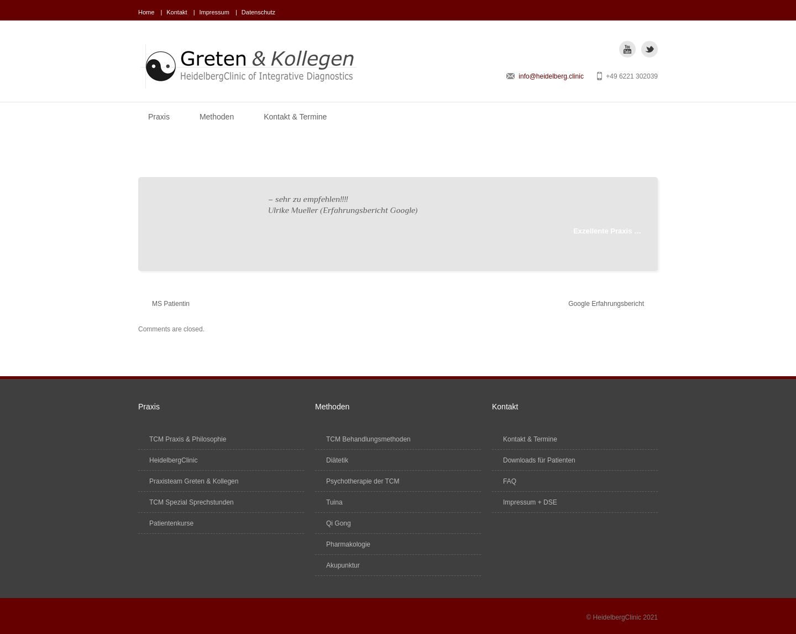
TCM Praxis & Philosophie (187, 439)
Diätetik (337, 460)
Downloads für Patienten (539, 460)
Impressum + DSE (530, 502)
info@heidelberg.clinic (551, 76)
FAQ (509, 481)
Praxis (159, 116)
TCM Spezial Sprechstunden (191, 502)
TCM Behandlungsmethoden (368, 439)
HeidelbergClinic (173, 460)
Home (146, 12)
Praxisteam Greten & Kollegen (193, 481)
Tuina (334, 502)
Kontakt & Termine (295, 116)
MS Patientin (171, 304)
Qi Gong (338, 523)
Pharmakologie (348, 544)
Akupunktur (343, 565)
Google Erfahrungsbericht (606, 304)
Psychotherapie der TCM (363, 481)
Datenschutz (258, 12)
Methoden (217, 116)
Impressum (214, 12)
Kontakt (176, 12)
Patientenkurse (171, 523)
